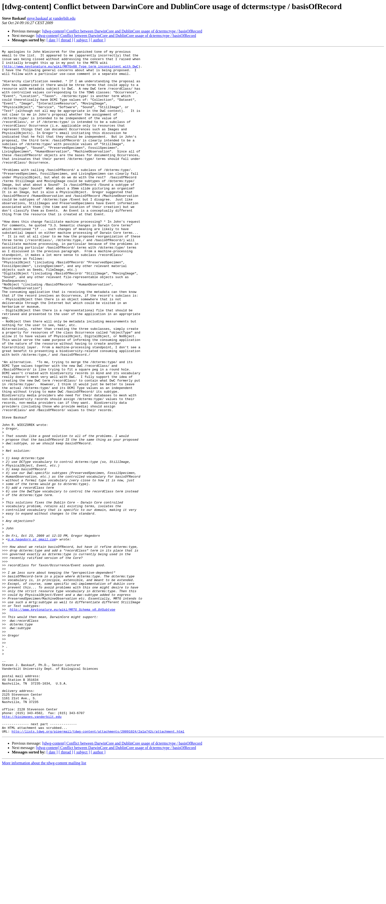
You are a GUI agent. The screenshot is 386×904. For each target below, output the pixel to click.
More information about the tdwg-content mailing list (44, 900)
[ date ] (52, 40)
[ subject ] (82, 40)
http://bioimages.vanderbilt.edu (32, 850)
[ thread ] (66, 40)
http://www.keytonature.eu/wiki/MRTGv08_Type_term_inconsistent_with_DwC (71, 70)
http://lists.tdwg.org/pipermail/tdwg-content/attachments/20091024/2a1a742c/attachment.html (98, 868)
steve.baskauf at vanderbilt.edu (51, 18)
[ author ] (98, 40)
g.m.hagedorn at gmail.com (32, 637)
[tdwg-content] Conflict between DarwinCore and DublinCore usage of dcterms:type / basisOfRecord (122, 31)
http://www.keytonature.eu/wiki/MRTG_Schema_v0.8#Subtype (62, 722)
